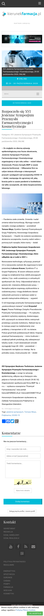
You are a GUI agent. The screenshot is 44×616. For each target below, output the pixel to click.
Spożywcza (9, 581)
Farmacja (8, 593)
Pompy (7, 590)
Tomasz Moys (30, 418)
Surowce (8, 584)
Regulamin (9, 571)
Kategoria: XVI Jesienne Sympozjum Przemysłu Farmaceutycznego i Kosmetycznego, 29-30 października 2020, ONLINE (21, 144)
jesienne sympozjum (14, 418)
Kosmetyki (9, 600)
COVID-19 (16, 422)
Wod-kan (8, 597)
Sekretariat (9, 535)
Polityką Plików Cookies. (26, 610)
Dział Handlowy (11, 541)
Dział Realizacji (11, 544)
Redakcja (8, 538)
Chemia (7, 587)
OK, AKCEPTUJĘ (35, 613)
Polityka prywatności (14, 568)
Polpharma (6, 422)
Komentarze (11, 439)
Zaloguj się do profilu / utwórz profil (22, 517)
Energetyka (9, 577)
